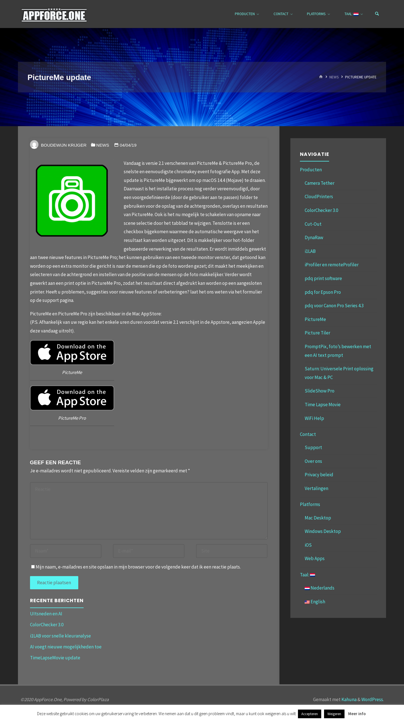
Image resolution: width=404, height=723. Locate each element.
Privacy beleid (319, 475)
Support (313, 447)
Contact (308, 434)
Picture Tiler (317, 333)
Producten (311, 170)
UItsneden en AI (46, 614)
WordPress (372, 699)
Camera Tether (319, 183)
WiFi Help (314, 418)
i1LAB (310, 251)
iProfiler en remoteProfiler (332, 265)
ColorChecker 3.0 (46, 625)
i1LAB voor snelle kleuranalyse (60, 636)
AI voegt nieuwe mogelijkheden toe (66, 647)
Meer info (357, 713)
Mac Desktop (318, 518)
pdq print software (323, 278)
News (334, 77)
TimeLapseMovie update (55, 658)
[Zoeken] (377, 14)
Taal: (307, 575)
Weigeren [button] (334, 714)
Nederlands (319, 588)
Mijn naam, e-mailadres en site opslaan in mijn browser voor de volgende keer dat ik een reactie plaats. (136, 567)
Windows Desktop (323, 531)
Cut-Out (313, 224)
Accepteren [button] (309, 714)
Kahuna (349, 699)
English (315, 602)
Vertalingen (316, 488)
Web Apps (315, 558)
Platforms (310, 504)
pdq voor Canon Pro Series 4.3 (334, 305)
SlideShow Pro (319, 391)
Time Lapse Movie (323, 404)
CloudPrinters (319, 196)
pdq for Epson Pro (323, 292)
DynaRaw (314, 237)
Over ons (313, 461)
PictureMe (315, 319)
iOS (308, 545)
